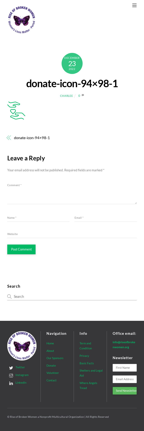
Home (50, 343)
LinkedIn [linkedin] (16, 382)
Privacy (84, 355)
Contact (51, 380)
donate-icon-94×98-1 (72, 83)
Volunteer (52, 372)
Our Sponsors (54, 358)
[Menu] (134, 5)
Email (79, 217)
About (50, 350)
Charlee (66, 95)
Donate (51, 365)
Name (12, 217)
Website (12, 234)
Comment (14, 185)
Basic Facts (87, 363)
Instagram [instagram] (17, 375)
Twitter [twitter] (16, 367)
